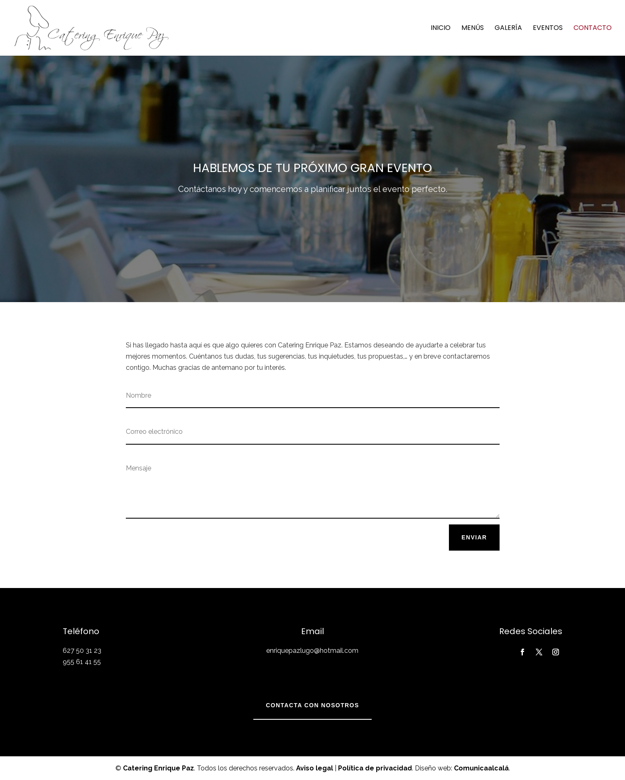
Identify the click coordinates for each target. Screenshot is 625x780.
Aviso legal (314, 768)
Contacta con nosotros (312, 705)
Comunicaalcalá (481, 768)
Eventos (548, 28)
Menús (472, 28)
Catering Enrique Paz (158, 768)
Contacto (593, 28)
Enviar (474, 537)
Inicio (441, 28)
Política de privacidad (375, 768)
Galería (508, 28)
